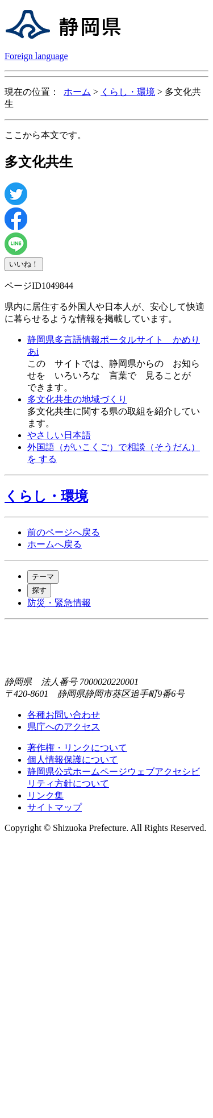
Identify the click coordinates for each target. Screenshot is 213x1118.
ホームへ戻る (54, 544)
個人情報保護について (72, 759)
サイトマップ (54, 807)
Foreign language (36, 56)
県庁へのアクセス (63, 727)
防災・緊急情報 (59, 603)
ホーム (77, 92)
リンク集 (45, 795)
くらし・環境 (128, 92)
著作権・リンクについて (77, 748)
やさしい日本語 (59, 435)
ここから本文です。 (45, 135)
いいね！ (24, 264)
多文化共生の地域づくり (77, 399)
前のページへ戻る (63, 532)
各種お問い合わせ (63, 715)
